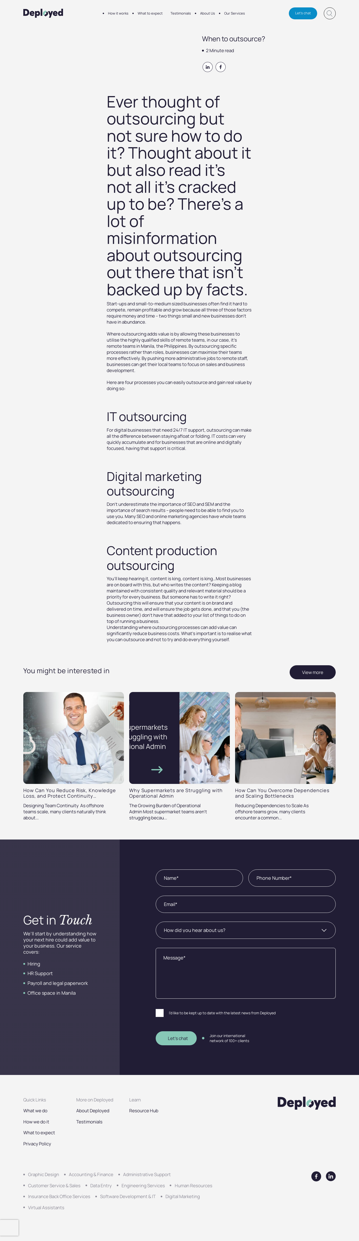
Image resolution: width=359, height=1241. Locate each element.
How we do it (36, 1122)
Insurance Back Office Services (59, 1196)
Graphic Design (43, 1174)
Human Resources (193, 1185)
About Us (207, 13)
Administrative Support (147, 1174)
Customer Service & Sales (54, 1185)
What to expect (150, 13)
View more (312, 672)
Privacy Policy (37, 1144)
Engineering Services (143, 1185)
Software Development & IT (128, 1196)
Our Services (234, 13)
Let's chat (303, 13)
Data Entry (101, 1185)
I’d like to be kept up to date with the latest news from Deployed (222, 1012)
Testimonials (180, 13)
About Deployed (92, 1111)
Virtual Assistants (46, 1207)
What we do (35, 1111)
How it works (118, 13)
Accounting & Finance (91, 1174)
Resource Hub (143, 1111)
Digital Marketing (182, 1196)
